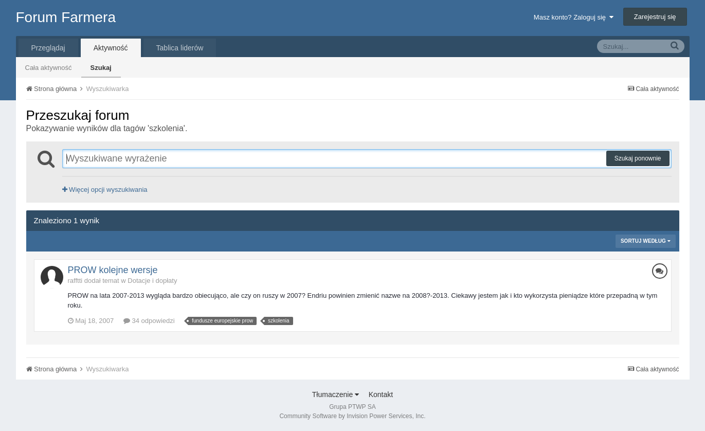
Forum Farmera (66, 17)
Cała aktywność (48, 67)
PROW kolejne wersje (113, 270)
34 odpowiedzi (149, 321)
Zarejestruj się (655, 17)
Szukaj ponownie (637, 158)
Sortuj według (646, 241)
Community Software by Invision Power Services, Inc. (352, 416)
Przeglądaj (48, 48)
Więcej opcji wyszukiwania (105, 189)
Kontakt (381, 394)
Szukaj (101, 67)
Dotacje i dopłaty (152, 280)
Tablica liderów (180, 48)
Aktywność (111, 48)
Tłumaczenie (335, 394)
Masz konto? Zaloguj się (573, 17)
